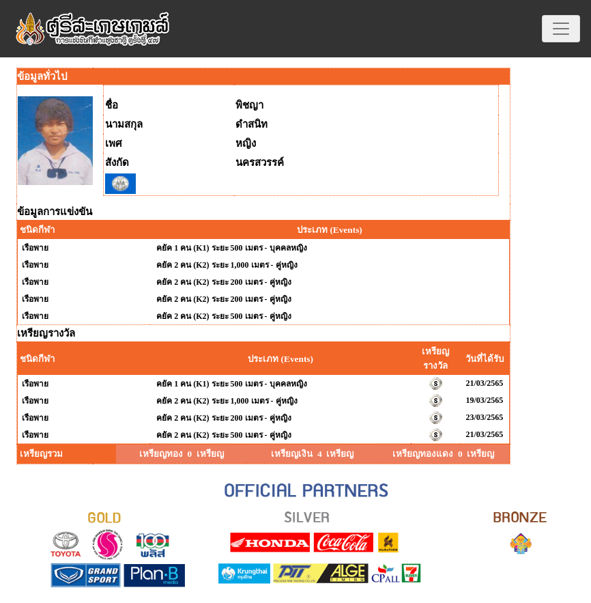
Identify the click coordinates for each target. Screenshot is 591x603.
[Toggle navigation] (561, 28)
